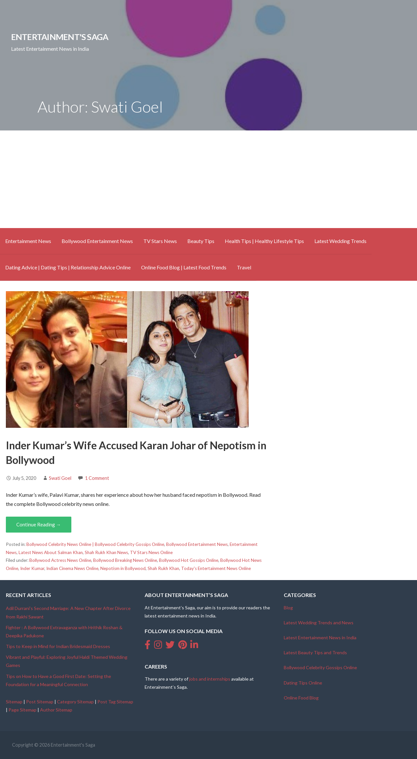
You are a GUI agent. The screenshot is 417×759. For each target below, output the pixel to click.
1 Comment (97, 478)
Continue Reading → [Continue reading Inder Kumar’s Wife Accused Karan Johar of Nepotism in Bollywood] (38, 524)
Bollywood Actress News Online (60, 560)
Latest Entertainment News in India (320, 637)
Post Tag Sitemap (115, 701)
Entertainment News (28, 241)
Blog (288, 607)
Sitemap (14, 701)
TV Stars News (160, 241)
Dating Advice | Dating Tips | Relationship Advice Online (68, 267)
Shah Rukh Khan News (106, 552)
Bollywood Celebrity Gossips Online (320, 667)
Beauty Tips (200, 241)
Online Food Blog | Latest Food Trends (183, 267)
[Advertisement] (208, 179)
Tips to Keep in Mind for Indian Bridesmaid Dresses (58, 646)
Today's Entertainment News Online (216, 568)
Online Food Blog (301, 697)
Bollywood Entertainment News (97, 241)
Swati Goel (60, 478)
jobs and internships (209, 679)
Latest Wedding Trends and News (318, 622)
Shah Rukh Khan (163, 568)
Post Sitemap (39, 701)
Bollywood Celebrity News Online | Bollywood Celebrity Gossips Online (95, 544)
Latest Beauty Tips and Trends (315, 652)
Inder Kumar (32, 568)
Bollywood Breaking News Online (125, 560)
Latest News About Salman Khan (51, 552)
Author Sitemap (56, 709)
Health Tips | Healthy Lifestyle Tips (264, 241)
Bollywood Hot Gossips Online (188, 560)
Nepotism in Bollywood (123, 568)
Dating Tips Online (303, 682)
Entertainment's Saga (59, 37)
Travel (244, 267)
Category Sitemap (75, 701)
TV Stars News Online (151, 552)
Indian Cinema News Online (72, 568)
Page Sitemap (22, 709)
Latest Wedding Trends (340, 241)
